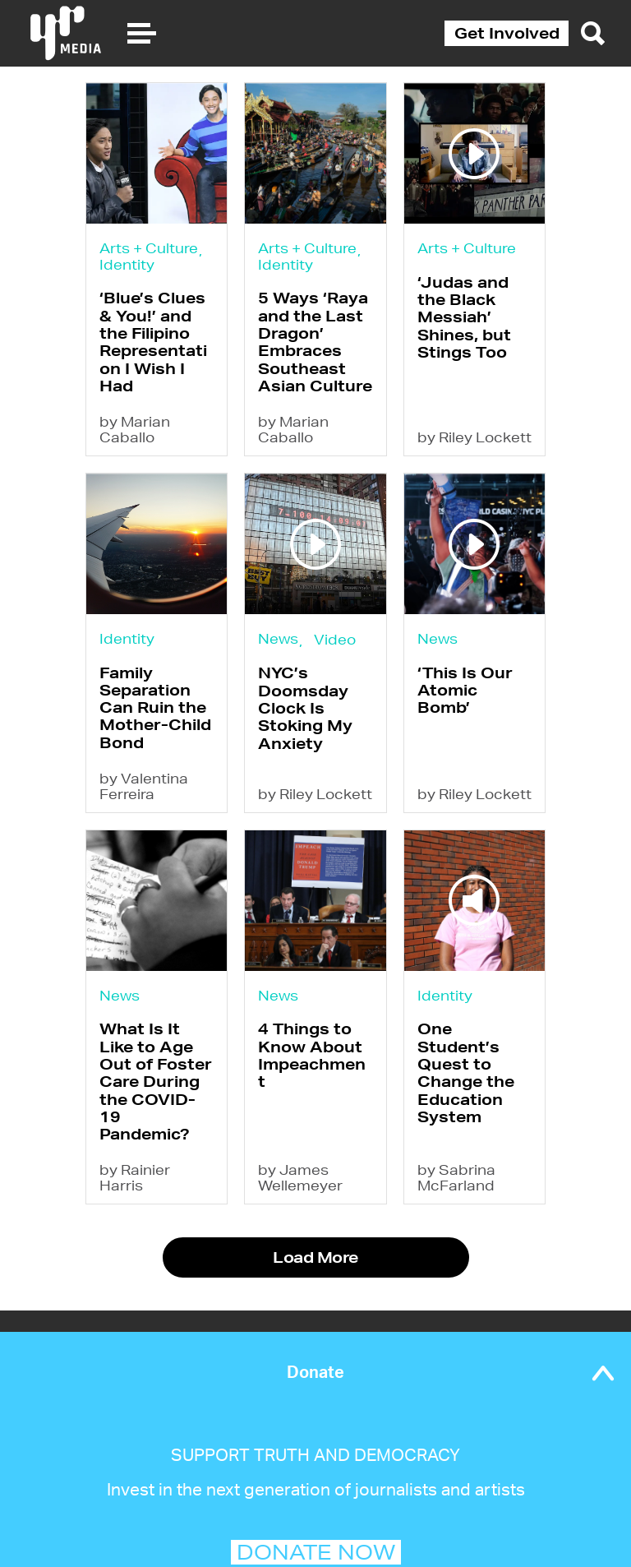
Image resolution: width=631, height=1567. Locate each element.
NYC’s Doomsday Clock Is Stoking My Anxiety (305, 707)
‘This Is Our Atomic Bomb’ (465, 690)
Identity (126, 264)
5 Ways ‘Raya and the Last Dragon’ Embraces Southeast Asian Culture (315, 341)
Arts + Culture (148, 248)
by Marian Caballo (134, 429)
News (278, 638)
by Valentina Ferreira (143, 786)
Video (335, 639)
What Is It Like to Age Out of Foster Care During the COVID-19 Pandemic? (155, 1081)
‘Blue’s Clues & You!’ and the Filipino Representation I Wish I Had (153, 341)
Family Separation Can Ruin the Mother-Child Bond (155, 707)
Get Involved (507, 33)
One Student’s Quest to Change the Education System (465, 1072)
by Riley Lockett (474, 437)
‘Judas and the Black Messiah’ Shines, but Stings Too (464, 317)
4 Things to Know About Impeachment (312, 1054)
